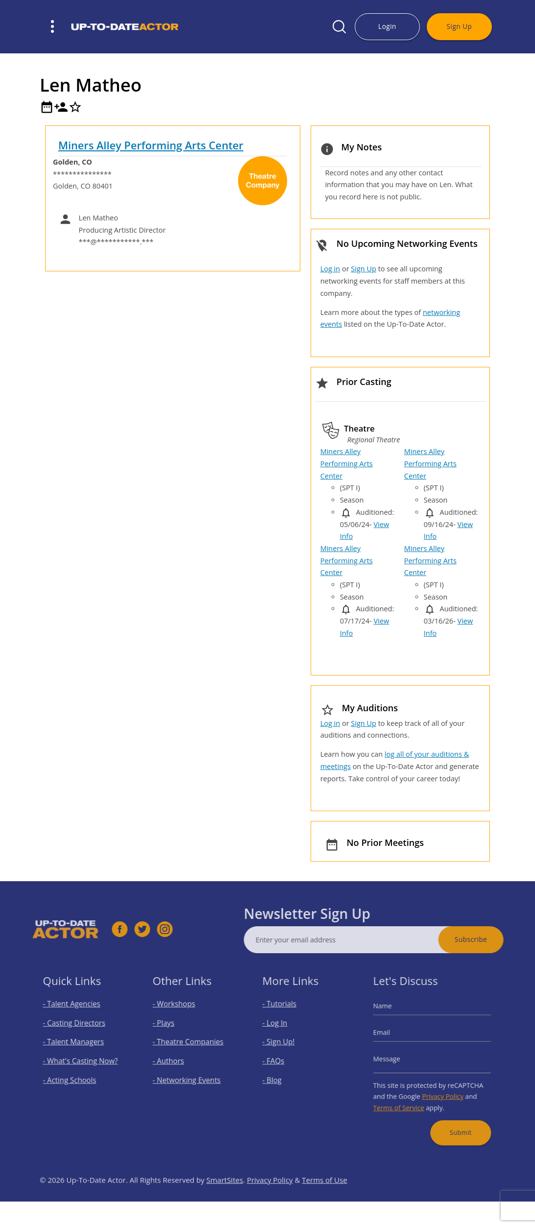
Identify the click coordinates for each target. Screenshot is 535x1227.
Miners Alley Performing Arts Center (150, 145)
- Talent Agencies (74, 1014)
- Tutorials (284, 1014)
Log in (330, 268)
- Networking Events (189, 1076)
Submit (455, 1119)
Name (391, 1015)
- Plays (169, 1029)
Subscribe (491, 939)
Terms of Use (324, 1200)
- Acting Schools (73, 1076)
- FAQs (279, 1061)
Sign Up (459, 26)
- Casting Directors (76, 1029)
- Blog (278, 1076)
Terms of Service (404, 1099)
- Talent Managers (76, 1045)
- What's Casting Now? (81, 1061)
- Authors (173, 1061)
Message (395, 1059)
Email (390, 1037)
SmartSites (224, 1200)
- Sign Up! (283, 1045)
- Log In (280, 1029)
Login (387, 26)
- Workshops (178, 1014)
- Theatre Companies (190, 1045)
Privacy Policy (441, 1089)
